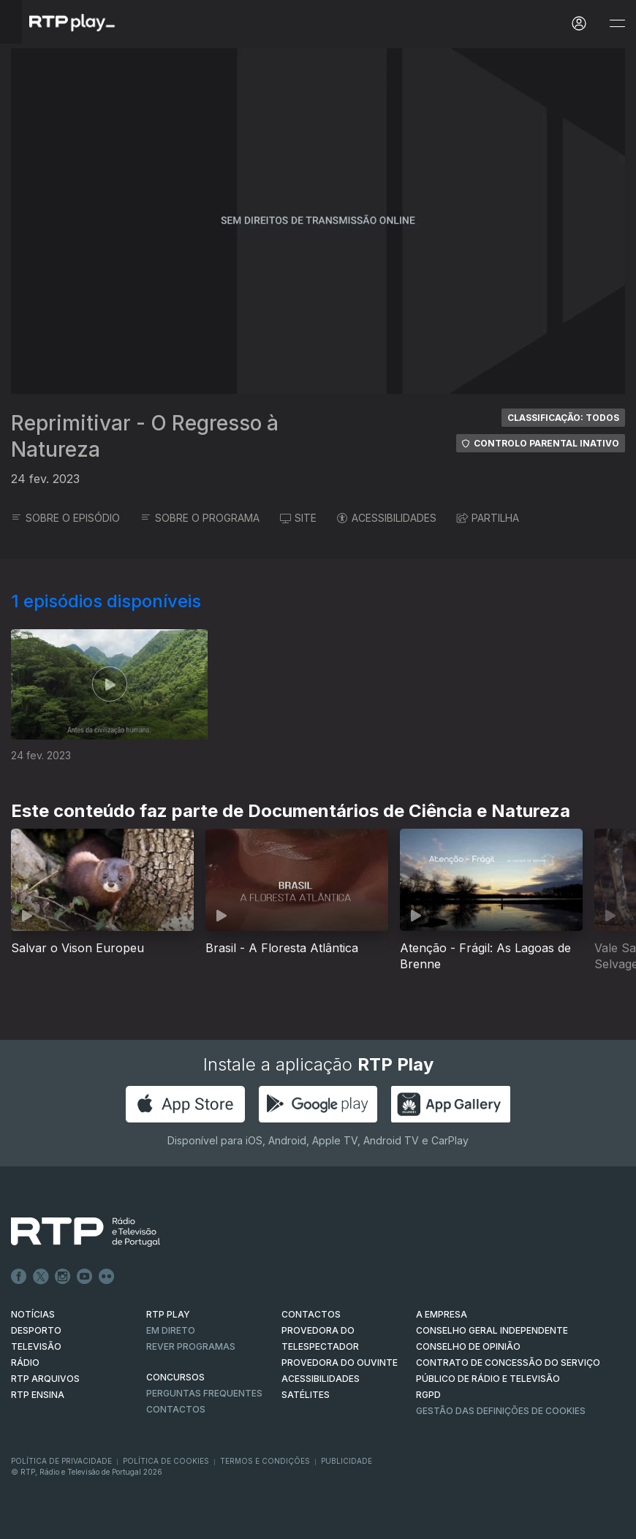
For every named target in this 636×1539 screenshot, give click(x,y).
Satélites (305, 1394)
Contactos (175, 1409)
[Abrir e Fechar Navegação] (617, 24)
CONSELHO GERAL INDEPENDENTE (492, 1330)
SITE (298, 518)
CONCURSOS (175, 1377)
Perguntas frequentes (204, 1393)
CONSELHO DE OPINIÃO (468, 1346)
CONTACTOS (311, 1314)
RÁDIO (25, 1362)
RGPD (428, 1394)
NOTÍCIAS (33, 1314)
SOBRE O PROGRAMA (200, 518)
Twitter (41, 1277)
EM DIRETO (170, 1330)
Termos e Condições (265, 1460)
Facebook (19, 1277)
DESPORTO (36, 1330)
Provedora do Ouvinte (339, 1362)
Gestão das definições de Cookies (501, 1410)
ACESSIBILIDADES (386, 518)
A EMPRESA (441, 1314)
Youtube (85, 1277)
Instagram (63, 1277)
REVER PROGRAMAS (190, 1346)
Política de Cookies (166, 1460)
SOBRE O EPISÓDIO (65, 518)
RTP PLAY (168, 1314)
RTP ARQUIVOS (45, 1378)
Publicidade (346, 1460)
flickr (107, 1277)
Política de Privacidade (61, 1460)
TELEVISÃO (36, 1346)
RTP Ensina (37, 1394)
